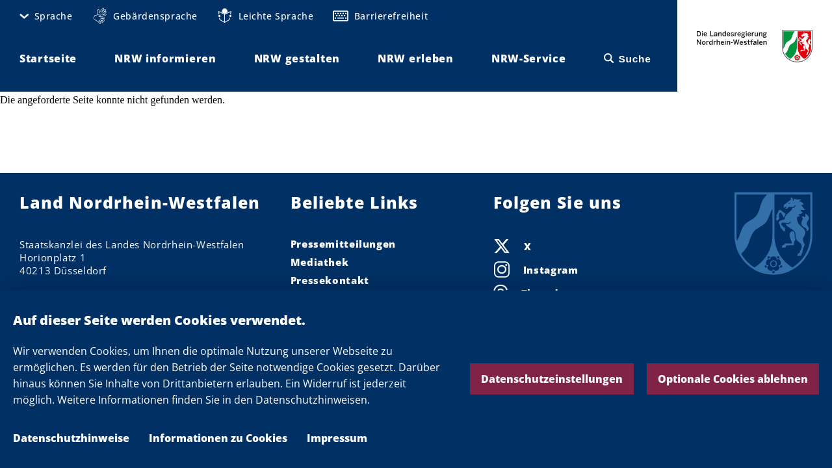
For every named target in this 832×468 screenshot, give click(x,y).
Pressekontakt (330, 280)
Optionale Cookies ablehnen (733, 379)
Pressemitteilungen (343, 243)
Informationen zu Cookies (218, 438)
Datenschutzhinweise (71, 438)
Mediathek (320, 261)
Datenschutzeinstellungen (552, 379)
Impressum (337, 438)
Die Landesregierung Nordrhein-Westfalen (754, 46)
